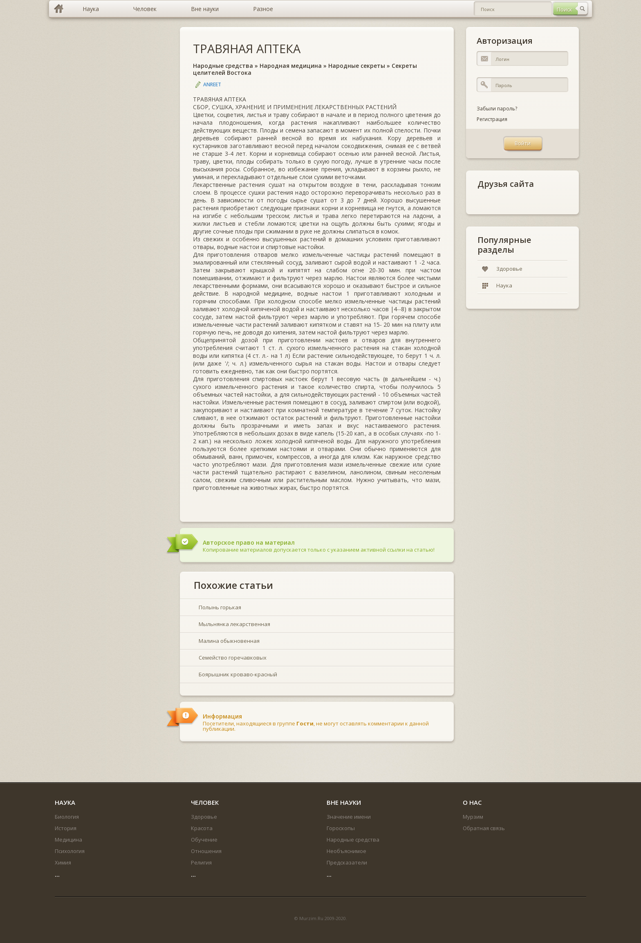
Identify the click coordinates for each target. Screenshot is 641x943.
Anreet (212, 84)
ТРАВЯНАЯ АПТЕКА (246, 48)
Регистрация (492, 119)
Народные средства (223, 66)
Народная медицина (291, 66)
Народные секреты (356, 66)
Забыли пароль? (497, 108)
